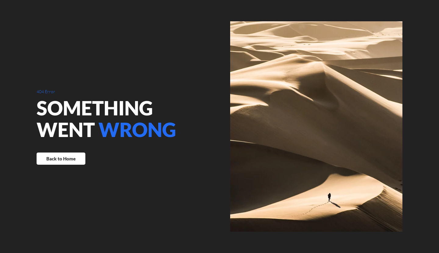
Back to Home (61, 158)
